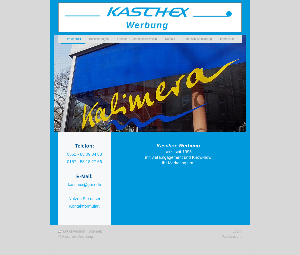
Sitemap (95, 231)
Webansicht (232, 236)
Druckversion (72, 231)
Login (237, 231)
